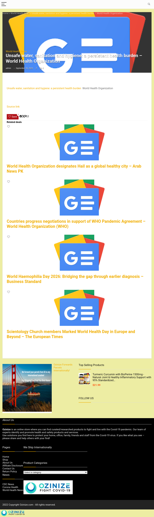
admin (8, 68)
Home (5, 13)
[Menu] (4, 4)
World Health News (20, 13)
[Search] (149, 4)
